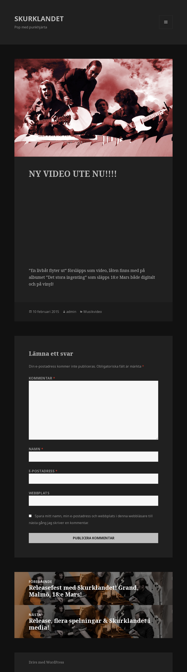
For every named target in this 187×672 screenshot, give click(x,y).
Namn (36, 449)
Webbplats (39, 493)
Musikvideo (92, 311)
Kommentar (42, 378)
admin (71, 311)
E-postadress (43, 471)
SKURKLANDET (39, 18)
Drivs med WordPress (46, 662)
